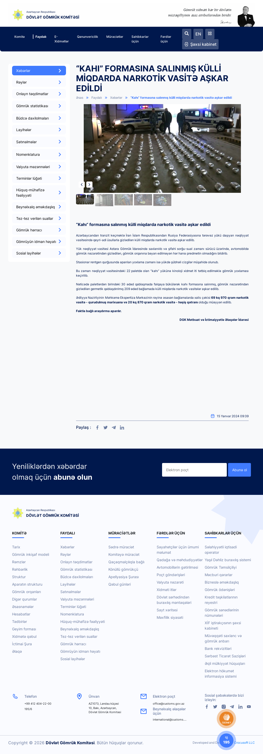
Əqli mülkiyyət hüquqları (225, 663)
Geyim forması (24, 629)
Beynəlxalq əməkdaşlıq (39, 207)
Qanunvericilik (87, 37)
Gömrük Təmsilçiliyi (221, 567)
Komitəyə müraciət (123, 554)
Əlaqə (17, 651)
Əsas (79, 97)
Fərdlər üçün (166, 39)
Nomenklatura (72, 614)
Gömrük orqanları (26, 591)
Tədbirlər (19, 621)
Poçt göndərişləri (171, 575)
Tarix (16, 547)
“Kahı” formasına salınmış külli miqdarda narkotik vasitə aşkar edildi (181, 97)
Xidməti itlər (166, 589)
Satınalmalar (70, 591)
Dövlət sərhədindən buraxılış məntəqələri (174, 600)
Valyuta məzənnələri (39, 167)
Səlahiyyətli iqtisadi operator (221, 550)
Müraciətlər (114, 37)
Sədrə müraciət (121, 547)
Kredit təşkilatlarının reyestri (221, 600)
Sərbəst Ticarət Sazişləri (225, 656)
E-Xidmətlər (61, 39)
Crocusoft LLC (244, 742)
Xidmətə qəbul (24, 636)
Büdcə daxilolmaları (39, 118)
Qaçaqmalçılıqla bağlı (126, 562)
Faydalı (39, 36)
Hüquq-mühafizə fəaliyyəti (39, 192)
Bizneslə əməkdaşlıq (222, 582)
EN (198, 34)
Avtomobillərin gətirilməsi (177, 567)
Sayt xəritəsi (167, 610)
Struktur (19, 577)
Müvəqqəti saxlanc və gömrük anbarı (223, 638)
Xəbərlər (39, 70)
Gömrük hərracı (39, 230)
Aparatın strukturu (27, 584)
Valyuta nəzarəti (170, 582)
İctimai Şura (22, 644)
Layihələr (39, 130)
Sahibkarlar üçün (140, 39)
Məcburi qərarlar (218, 575)
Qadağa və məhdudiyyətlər (180, 560)
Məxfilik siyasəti (170, 617)
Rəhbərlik (20, 569)
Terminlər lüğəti (39, 178)
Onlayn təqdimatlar (39, 94)
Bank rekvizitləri (218, 648)
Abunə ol (239, 470)
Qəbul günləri (119, 584)
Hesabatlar (21, 614)
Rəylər (39, 82)
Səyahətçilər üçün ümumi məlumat (178, 550)
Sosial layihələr (39, 253)
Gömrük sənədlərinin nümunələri (222, 612)
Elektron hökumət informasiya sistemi (221, 673)
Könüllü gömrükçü (123, 569)
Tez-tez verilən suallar (39, 218)
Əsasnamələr (23, 606)
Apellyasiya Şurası (123, 577)
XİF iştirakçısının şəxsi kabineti (223, 625)
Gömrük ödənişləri (220, 589)
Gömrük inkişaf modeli (30, 554)
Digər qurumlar (24, 599)
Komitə (19, 37)
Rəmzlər (19, 562)
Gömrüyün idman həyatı (39, 241)
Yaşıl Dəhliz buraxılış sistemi (228, 560)
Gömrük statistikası (76, 569)
